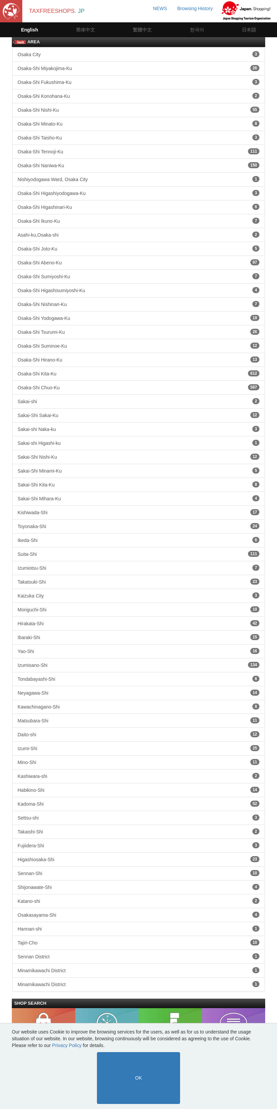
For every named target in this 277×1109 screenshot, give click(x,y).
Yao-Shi (138, 651)
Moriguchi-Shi (138, 609)
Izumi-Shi (138, 748)
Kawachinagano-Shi (138, 706)
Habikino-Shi (138, 790)
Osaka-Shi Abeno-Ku (138, 262)
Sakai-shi (138, 401)
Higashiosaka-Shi (138, 859)
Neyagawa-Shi (138, 693)
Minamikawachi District (138, 970)
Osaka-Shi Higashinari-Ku (138, 207)
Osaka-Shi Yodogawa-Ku (138, 318)
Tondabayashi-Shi (138, 679)
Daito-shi (138, 734)
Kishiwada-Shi (138, 512)
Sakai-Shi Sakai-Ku (138, 415)
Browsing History (195, 8)
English (29, 29)
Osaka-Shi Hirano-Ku (138, 359)
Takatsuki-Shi (138, 582)
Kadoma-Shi (138, 804)
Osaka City (138, 54)
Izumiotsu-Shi (138, 568)
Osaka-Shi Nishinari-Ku (138, 304)
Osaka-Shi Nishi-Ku (138, 110)
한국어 (197, 29)
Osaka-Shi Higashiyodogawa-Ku (138, 193)
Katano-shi (138, 901)
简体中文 (85, 29)
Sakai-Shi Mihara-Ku (138, 498)
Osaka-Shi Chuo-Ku (138, 387)
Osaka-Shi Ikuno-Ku (138, 221)
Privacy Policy (66, 1045)
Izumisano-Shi (138, 665)
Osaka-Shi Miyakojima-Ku (138, 68)
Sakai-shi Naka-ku (138, 429)
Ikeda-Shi (138, 540)
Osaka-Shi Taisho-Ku (138, 137)
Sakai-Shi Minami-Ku (138, 470)
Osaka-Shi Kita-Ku (138, 373)
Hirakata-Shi (138, 623)
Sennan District (138, 956)
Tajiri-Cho (138, 942)
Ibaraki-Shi (138, 637)
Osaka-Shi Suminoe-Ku (138, 346)
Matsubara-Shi (138, 720)
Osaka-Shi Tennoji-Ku (138, 151)
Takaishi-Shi (138, 831)
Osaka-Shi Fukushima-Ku (138, 82)
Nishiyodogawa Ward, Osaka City (138, 179)
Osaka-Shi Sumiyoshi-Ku (138, 276)
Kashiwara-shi (138, 776)
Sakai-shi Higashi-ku (138, 443)
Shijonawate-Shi (138, 887)
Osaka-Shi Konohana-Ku (138, 96)
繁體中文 (142, 29)
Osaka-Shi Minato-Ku (138, 124)
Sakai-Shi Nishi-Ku (138, 457)
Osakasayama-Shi (138, 915)
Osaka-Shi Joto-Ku (138, 248)
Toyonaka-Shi (138, 526)
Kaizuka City (138, 595)
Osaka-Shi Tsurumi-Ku (138, 332)
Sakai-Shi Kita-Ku (138, 484)
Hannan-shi (138, 929)
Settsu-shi (138, 817)
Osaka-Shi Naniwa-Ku (138, 165)
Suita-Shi (138, 554)
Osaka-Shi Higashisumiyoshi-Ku (138, 290)
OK (138, 1078)
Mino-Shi (138, 762)
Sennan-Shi (138, 873)
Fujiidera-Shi (138, 845)
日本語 (249, 29)
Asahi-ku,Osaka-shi (138, 235)
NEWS (160, 8)
